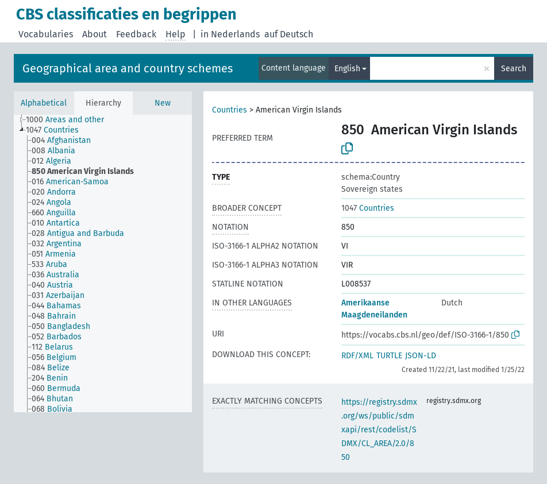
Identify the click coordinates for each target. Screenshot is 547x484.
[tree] (103, 263)
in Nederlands (230, 34)
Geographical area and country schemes (127, 68)
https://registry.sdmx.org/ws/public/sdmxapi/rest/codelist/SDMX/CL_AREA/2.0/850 (379, 429)
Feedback (136, 34)
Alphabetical (44, 103)
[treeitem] (69, 120)
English (347, 68)
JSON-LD (420, 356)
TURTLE (389, 356)
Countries (229, 110)
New (163, 103)
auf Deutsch (288, 34)
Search (513, 68)
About (94, 34)
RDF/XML (357, 356)
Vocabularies (45, 34)
